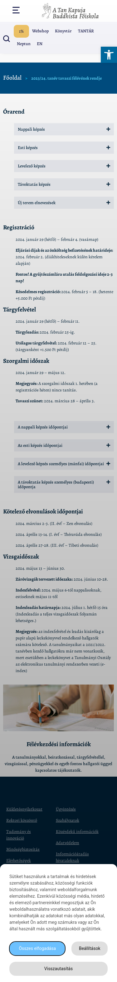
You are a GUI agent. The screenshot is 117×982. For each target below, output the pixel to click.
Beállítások (89, 948)
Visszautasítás (58, 968)
